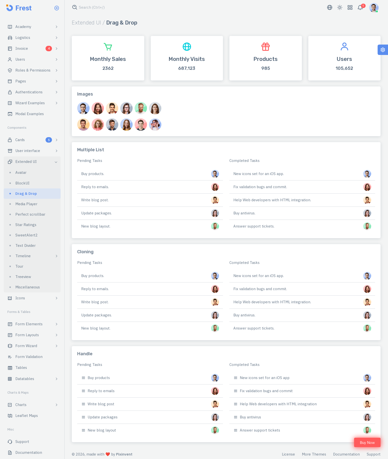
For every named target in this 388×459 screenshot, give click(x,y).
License (288, 454)
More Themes (314, 454)
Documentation (346, 454)
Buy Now (367, 442)
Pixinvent (124, 454)
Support (374, 454)
